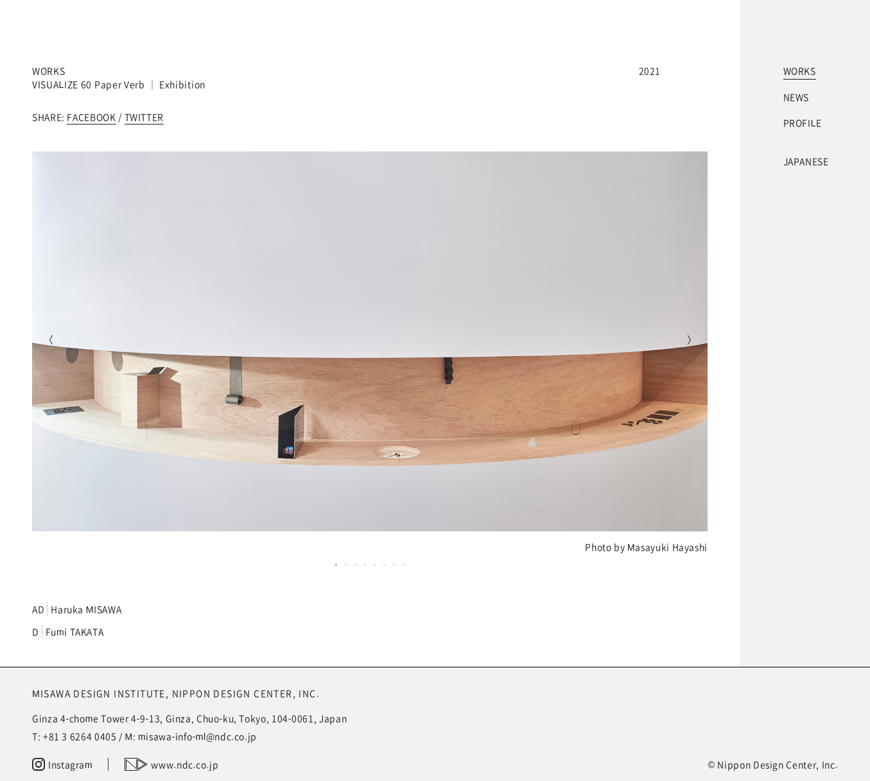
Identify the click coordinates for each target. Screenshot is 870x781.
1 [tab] (336, 564)
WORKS (799, 70)
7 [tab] (394, 564)
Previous (48, 341)
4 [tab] (365, 564)
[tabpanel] (370, 352)
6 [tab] (384, 564)
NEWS (796, 96)
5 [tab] (374, 564)
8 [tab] (403, 564)
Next (691, 341)
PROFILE (802, 122)
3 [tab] (355, 564)
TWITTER (144, 116)
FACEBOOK (91, 116)
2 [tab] (346, 564)
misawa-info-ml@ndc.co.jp (197, 736)
